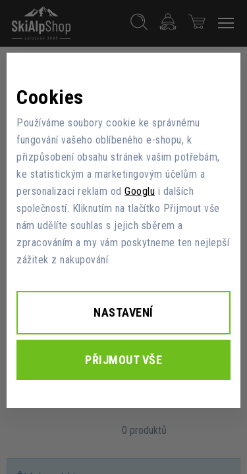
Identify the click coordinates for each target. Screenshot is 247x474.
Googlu (139, 191)
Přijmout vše (123, 360)
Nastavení (123, 312)
